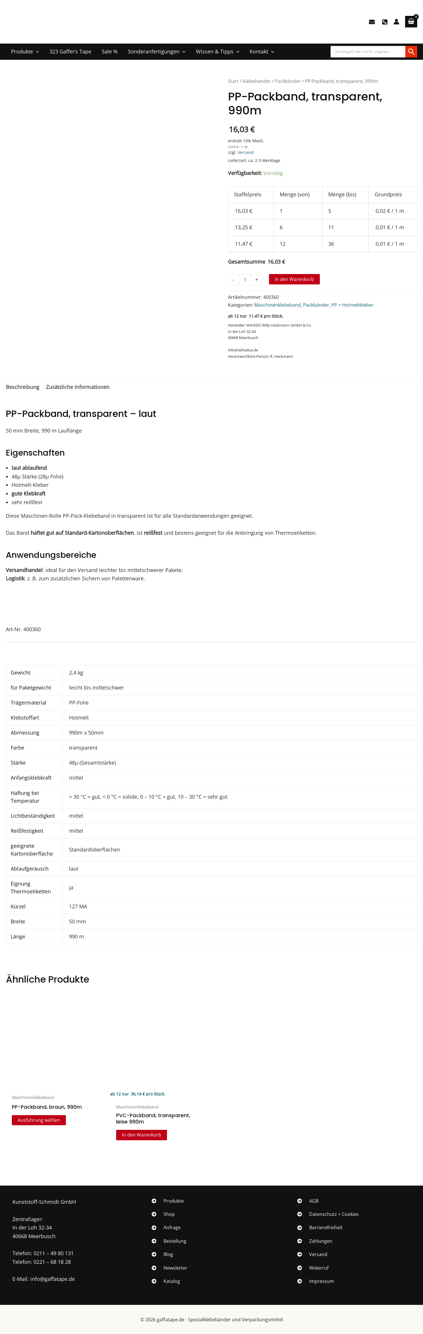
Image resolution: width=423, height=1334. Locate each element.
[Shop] (163, 1214)
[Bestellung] (169, 1241)
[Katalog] (166, 1281)
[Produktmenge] (245, 280)
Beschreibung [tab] (22, 386)
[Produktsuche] (368, 51)
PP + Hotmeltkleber (352, 305)
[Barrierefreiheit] (320, 1227)
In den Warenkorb (294, 279)
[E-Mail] (372, 22)
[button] (36, 51)
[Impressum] (315, 1281)
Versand (246, 152)
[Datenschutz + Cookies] (328, 1214)
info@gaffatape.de (52, 1279)
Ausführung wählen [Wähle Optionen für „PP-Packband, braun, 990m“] (39, 1120)
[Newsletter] (169, 1268)
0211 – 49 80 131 (54, 1253)
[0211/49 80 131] (385, 22)
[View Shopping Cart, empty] (411, 21)
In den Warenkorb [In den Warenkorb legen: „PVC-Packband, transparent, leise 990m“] (142, 1136)
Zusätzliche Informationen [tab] (78, 386)
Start (233, 81)
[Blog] (162, 1254)
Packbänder (289, 81)
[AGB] (307, 1201)
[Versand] (312, 1254)
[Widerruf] (313, 1268)
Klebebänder (257, 81)
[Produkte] (168, 1201)
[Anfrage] (166, 1227)
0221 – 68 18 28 (52, 1261)
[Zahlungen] (314, 1241)
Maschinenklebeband (277, 305)
